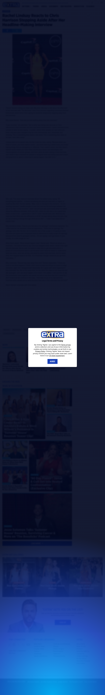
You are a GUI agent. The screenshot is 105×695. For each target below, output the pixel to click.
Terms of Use (66, 345)
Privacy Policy (40, 351)
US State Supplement (57, 356)
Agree (52, 361)
